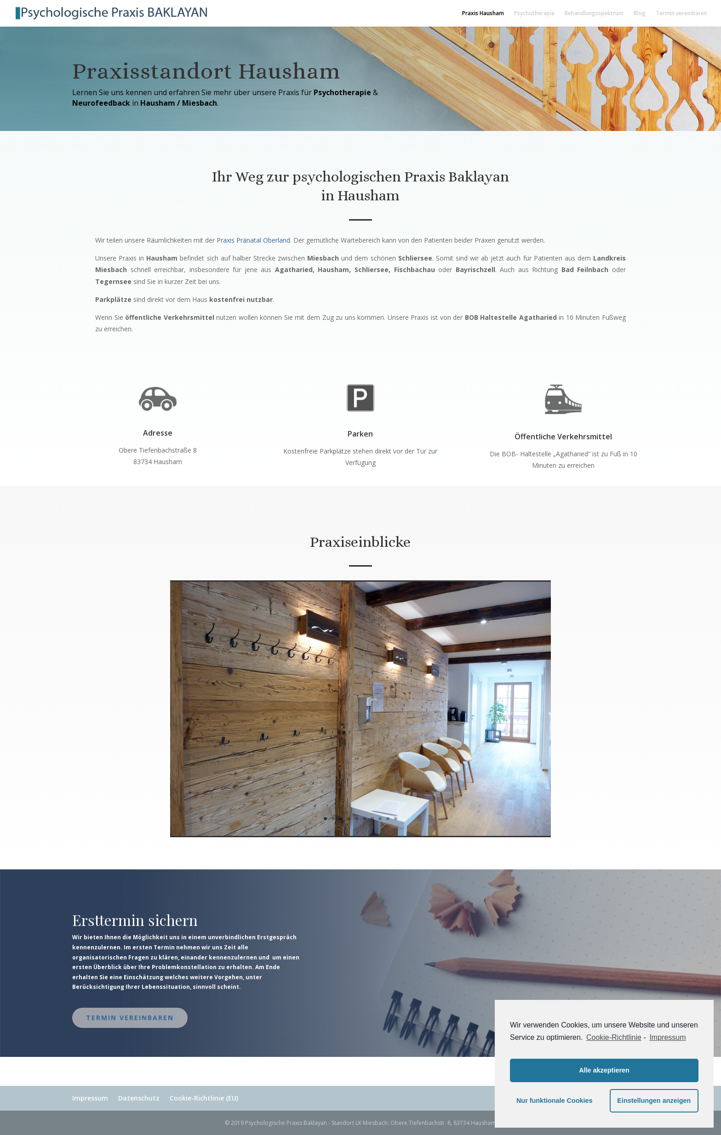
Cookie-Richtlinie (613, 1037)
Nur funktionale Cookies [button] (554, 1100)
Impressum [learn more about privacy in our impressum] (667, 1037)
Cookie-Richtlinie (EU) (204, 1098)
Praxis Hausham (483, 13)
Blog (640, 13)
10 (395, 818)
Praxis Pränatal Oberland (253, 240)
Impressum (90, 1098)
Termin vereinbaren (681, 13)
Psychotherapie (534, 13)
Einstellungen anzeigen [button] (654, 1100)
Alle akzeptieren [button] (604, 1070)
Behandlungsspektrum (594, 13)
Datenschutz (139, 1098)
